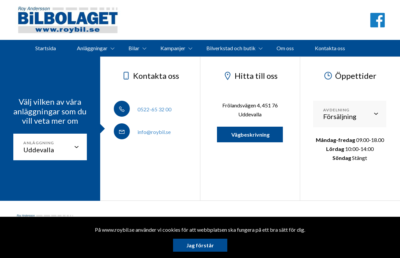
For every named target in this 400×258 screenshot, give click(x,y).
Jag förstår (200, 245)
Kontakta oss (330, 48)
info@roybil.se (142, 132)
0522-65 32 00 (142, 109)
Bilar (133, 48)
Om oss (285, 48)
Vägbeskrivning (250, 134)
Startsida (45, 48)
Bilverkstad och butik (231, 48)
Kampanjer (172, 48)
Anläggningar (92, 48)
